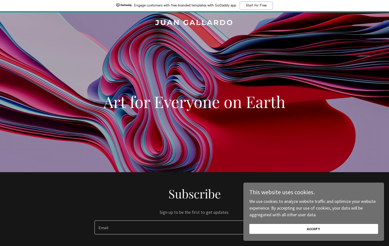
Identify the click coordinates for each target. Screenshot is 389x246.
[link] (194, 23)
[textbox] (175, 227)
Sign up (278, 227)
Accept (333, 228)
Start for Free (256, 5)
